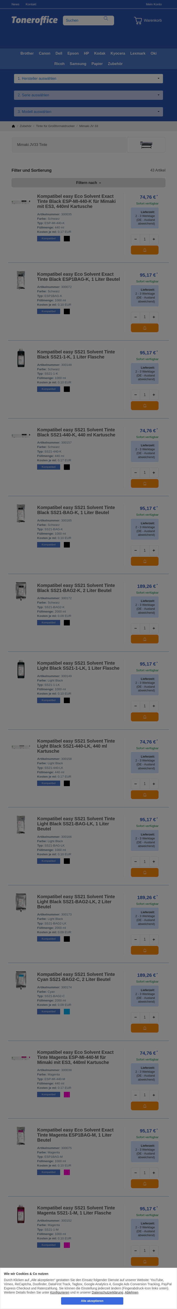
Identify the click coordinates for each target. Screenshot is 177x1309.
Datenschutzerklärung (107, 1292)
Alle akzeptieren (92, 1301)
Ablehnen (131, 1292)
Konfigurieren (59, 1292)
